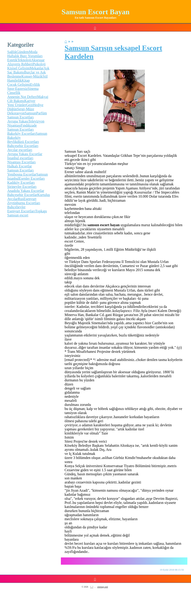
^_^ (91, 587)
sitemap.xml (102, 587)
